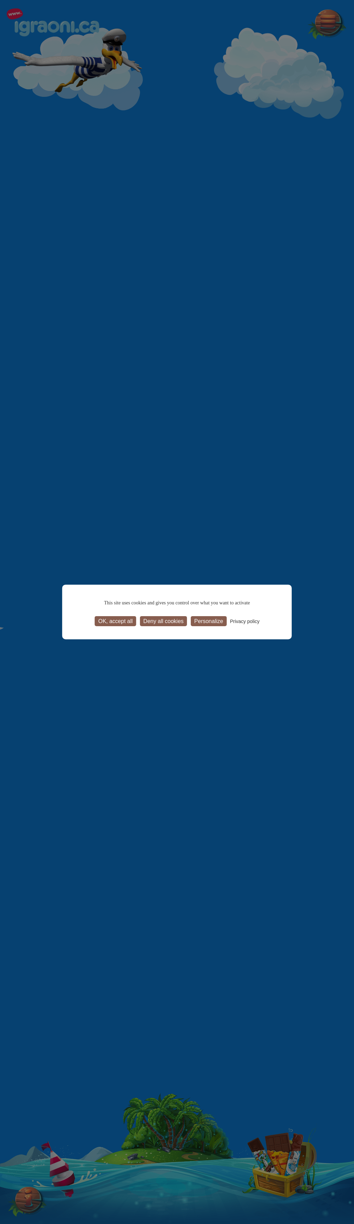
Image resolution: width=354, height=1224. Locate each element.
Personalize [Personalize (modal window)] (208, 621)
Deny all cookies (163, 621)
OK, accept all (115, 621)
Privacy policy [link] (245, 621)
